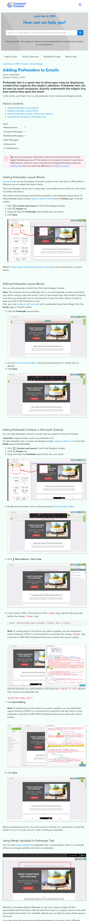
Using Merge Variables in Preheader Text (26, 116)
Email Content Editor (64, 506)
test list (16, 829)
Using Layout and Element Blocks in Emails (31, 267)
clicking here (16, 166)
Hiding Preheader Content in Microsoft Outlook (30, 113)
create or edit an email (42, 198)
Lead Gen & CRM (11, 63)
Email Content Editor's (26, 363)
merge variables (23, 844)
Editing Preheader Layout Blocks (22, 110)
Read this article (61, 166)
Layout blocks (9, 181)
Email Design (36, 63)
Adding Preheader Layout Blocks (23, 108)
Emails (25, 63)
